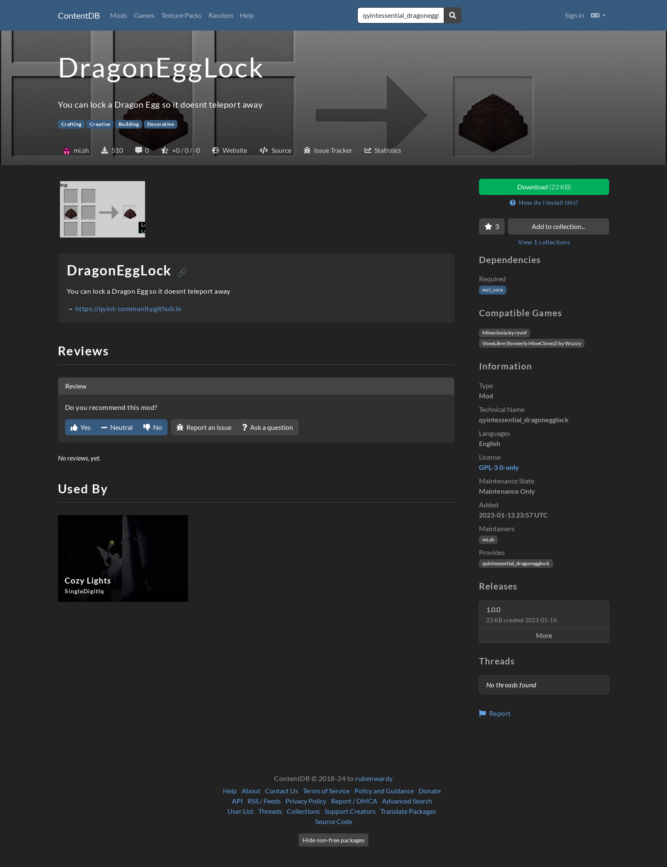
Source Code (333, 821)
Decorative (160, 124)
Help (247, 15)
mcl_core (492, 289)
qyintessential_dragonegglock (516, 563)
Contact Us (281, 791)
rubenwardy (374, 778)
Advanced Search (407, 801)
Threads (270, 811)
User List (241, 811)
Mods (118, 15)
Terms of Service (326, 791)
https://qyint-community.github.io (128, 308)
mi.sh (488, 539)
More (544, 635)
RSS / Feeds (264, 801)
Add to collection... (558, 226)
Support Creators (350, 811)
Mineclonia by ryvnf (504, 332)
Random (220, 15)
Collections (303, 811)
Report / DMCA (354, 801)
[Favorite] (492, 226)
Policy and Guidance (384, 791)
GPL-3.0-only (499, 467)
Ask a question (267, 427)
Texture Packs (181, 15)
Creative (100, 124)
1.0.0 (522, 614)
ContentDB (79, 15)
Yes (81, 427)
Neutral (117, 427)
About (251, 791)
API (237, 801)
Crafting (71, 124)
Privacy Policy (305, 801)
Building (129, 124)
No (152, 427)
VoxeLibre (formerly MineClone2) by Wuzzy (531, 343)
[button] (598, 15)
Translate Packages (408, 811)
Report (495, 713)
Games (144, 15)
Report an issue (204, 427)
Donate (430, 791)
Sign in (574, 15)
